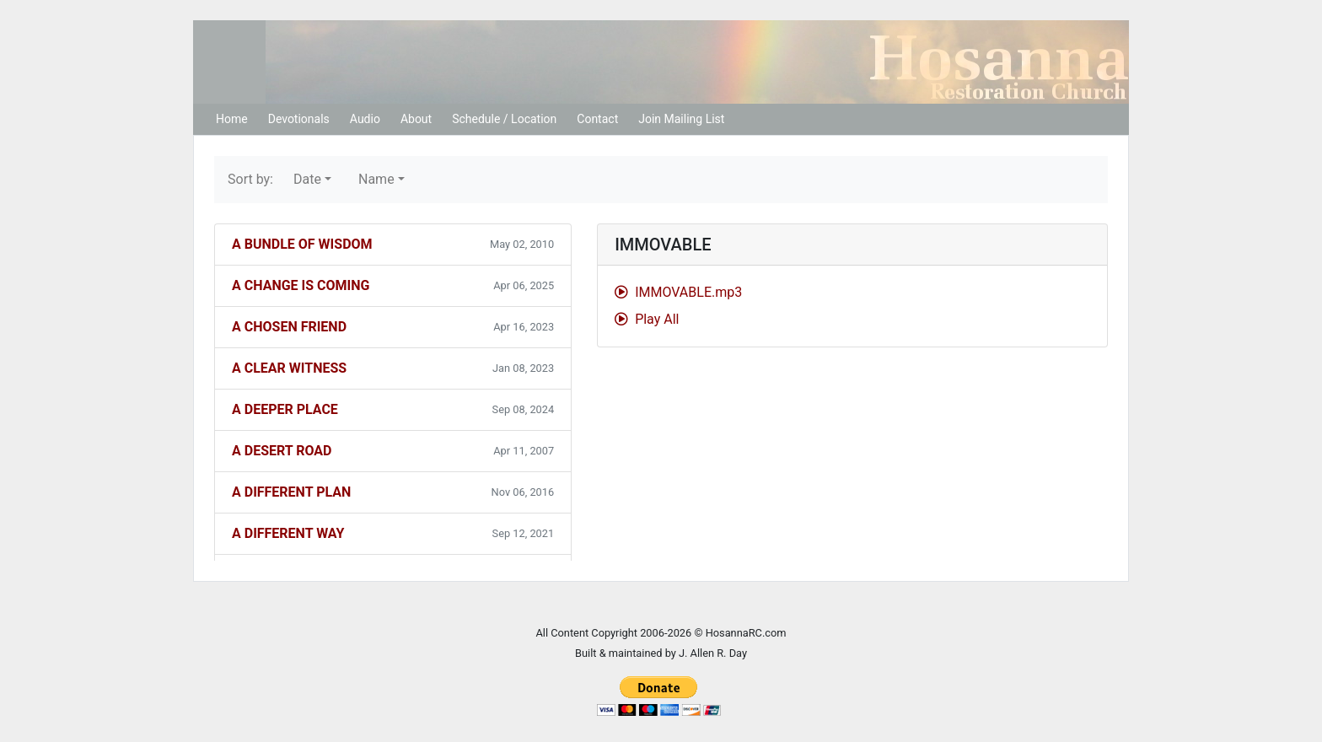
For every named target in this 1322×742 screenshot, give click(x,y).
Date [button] (307, 179)
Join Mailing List (681, 119)
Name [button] (376, 179)
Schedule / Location (504, 119)
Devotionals (299, 119)
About (416, 119)
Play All (647, 319)
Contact (597, 119)
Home (232, 119)
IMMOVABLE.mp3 (678, 292)
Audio (365, 119)
